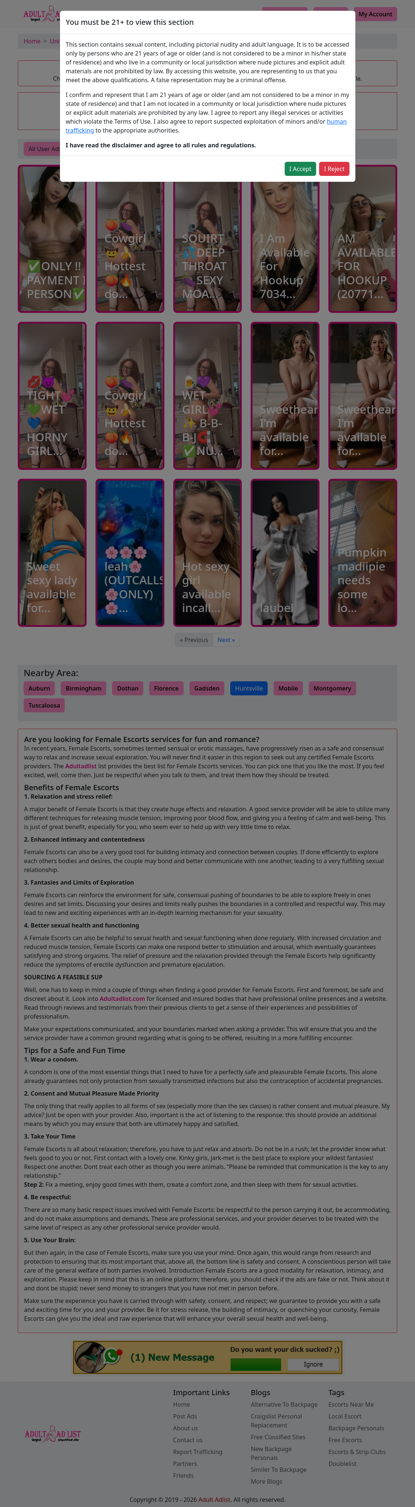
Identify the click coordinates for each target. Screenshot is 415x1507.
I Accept (301, 169)
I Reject (334, 169)
